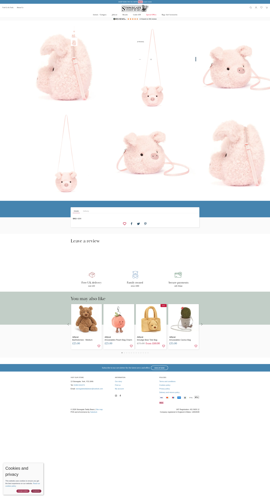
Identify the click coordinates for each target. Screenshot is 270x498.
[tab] (122, 352)
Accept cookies (23, 491)
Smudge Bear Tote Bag (147, 340)
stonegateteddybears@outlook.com (89, 389)
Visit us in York (7, 7)
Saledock (93, 412)
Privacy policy (164, 389)
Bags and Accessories (169, 15)
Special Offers (151, 15)
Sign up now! (159, 368)
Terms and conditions (167, 381)
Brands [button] (125, 15)
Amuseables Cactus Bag (180, 340)
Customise (36, 491)
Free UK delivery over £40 (135, 2)
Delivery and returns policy (169, 392)
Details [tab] (76, 211)
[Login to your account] (256, 7)
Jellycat (114, 15)
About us (20, 7)
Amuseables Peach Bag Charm (118, 340)
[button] (251, 7)
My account (119, 389)
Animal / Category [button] (100, 15)
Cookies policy (164, 385)
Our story (118, 381)
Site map (99, 409)
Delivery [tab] (86, 211)
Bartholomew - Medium (82, 340)
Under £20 (137, 15)
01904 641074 (79, 385)
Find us (118, 385)
